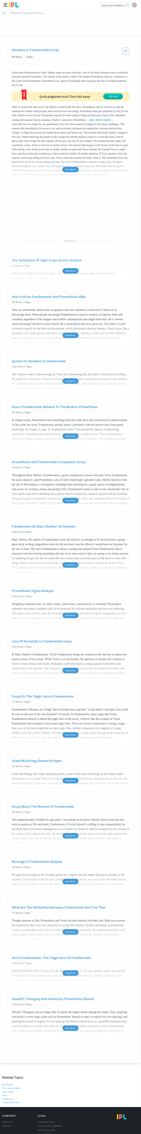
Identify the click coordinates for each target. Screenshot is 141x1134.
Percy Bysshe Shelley (11, 1088)
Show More (70, 169)
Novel (4, 1095)
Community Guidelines (50, 1126)
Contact (6, 1126)
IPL (4, 13)
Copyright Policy (46, 1122)
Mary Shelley (7, 1084)
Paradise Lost (8, 1099)
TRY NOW (112, 96)
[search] (127, 5)
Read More (70, 270)
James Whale (8, 1091)
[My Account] (135, 5)
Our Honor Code (46, 1130)
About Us (7, 1122)
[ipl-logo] (14, 6)
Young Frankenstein (10, 1102)
